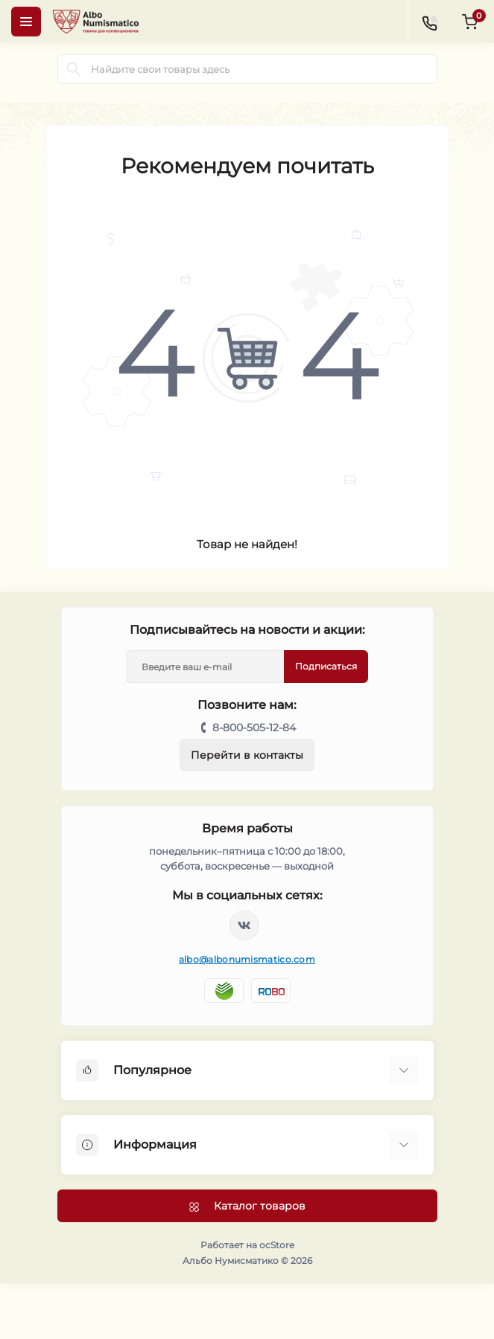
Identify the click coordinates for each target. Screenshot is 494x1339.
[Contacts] (429, 21)
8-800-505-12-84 (254, 727)
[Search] (73, 69)
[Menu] (26, 21)
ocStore (276, 1244)
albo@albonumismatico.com (247, 959)
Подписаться (326, 666)
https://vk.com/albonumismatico (244, 925)
